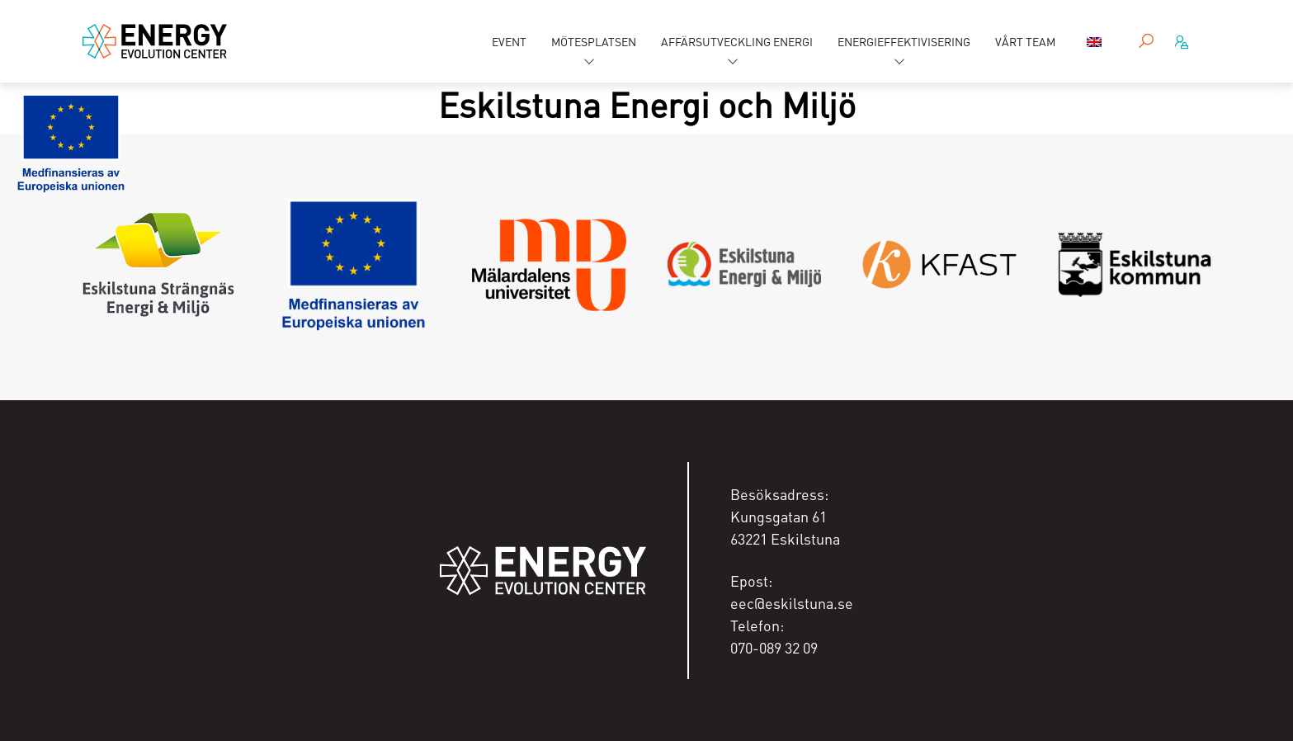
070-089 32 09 (774, 647)
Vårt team (1025, 41)
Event (509, 41)
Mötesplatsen (593, 41)
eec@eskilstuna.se (791, 602)
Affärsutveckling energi (737, 41)
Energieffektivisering (904, 41)
